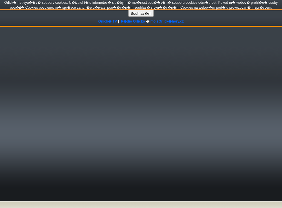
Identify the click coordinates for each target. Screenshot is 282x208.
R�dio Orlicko (133, 21)
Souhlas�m (141, 13)
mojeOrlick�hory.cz (167, 21)
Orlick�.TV (107, 21)
